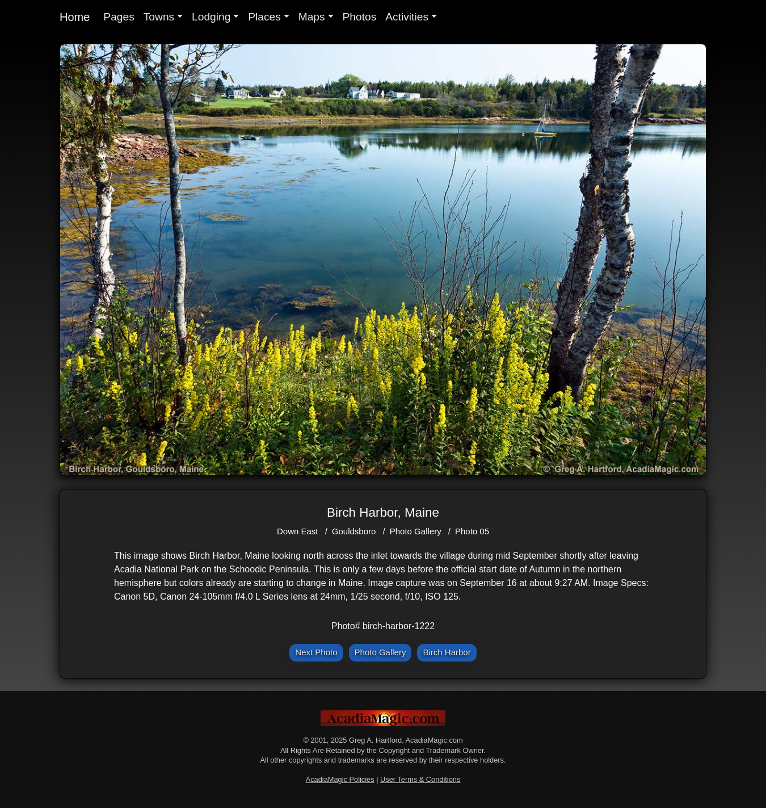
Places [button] (264, 17)
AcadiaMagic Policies (340, 779)
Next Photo (316, 652)
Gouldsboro (354, 531)
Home (75, 17)
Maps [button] (311, 17)
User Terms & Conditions (420, 779)
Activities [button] (406, 17)
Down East (297, 531)
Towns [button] (159, 17)
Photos (360, 17)
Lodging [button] (211, 17)
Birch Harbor (446, 652)
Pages (118, 17)
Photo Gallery (415, 531)
